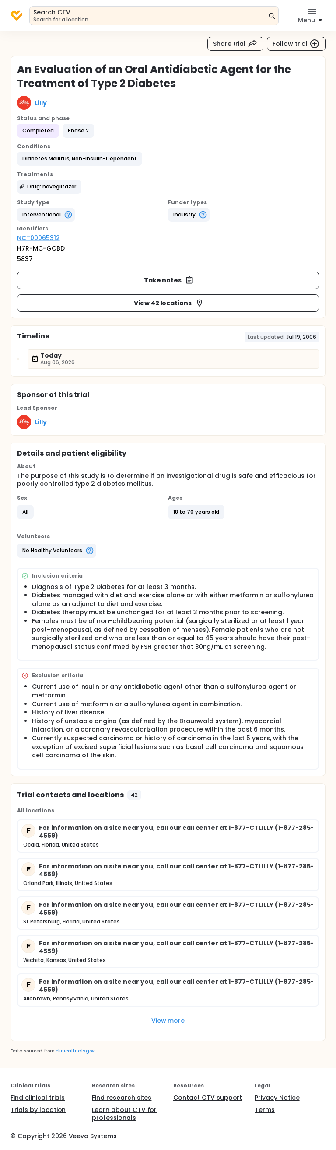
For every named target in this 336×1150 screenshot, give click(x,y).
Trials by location (38, 1110)
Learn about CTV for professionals (124, 1114)
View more (168, 1020)
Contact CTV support (207, 1097)
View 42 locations (169, 303)
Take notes (169, 280)
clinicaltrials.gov (75, 1051)
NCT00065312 (38, 238)
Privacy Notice (277, 1097)
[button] (79, 159)
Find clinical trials (37, 1097)
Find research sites (121, 1097)
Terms (265, 1110)
